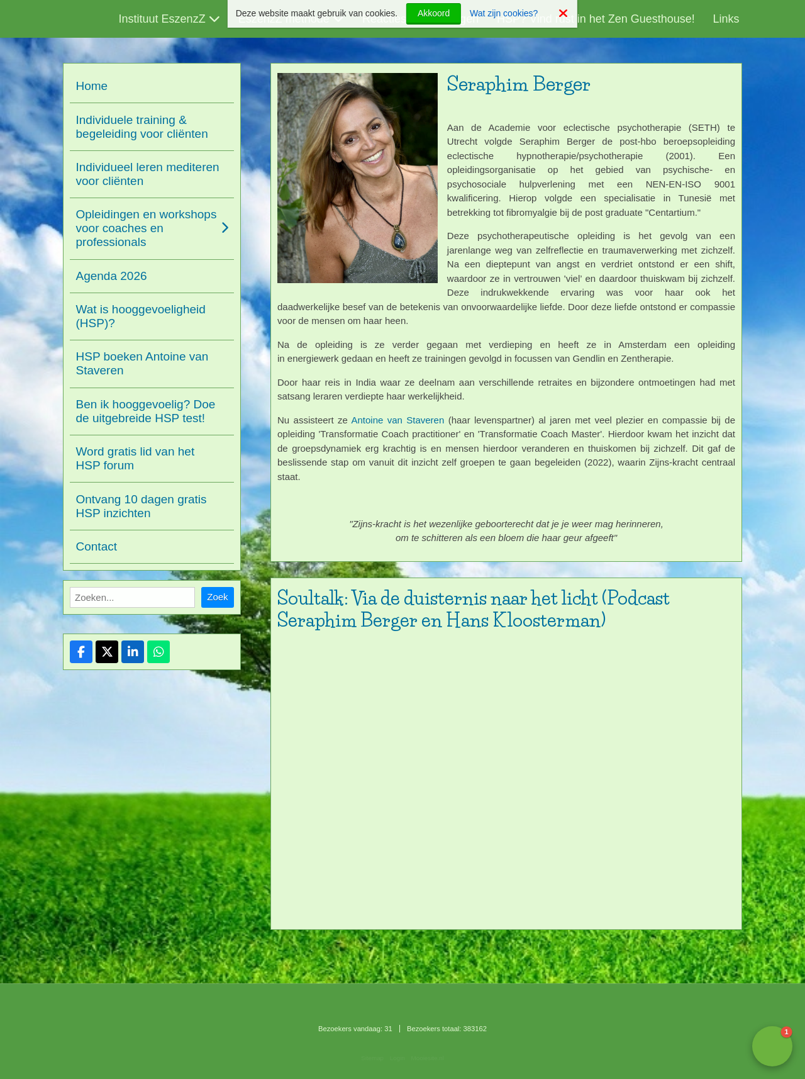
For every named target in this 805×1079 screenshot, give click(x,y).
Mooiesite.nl (427, 1057)
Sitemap (372, 1057)
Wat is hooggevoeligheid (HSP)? (141, 316)
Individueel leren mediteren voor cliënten (147, 173)
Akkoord (434, 13)
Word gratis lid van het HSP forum (135, 458)
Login (397, 1057)
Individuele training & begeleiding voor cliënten (142, 126)
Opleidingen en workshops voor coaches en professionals (146, 228)
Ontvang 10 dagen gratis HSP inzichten (141, 506)
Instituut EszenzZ (162, 19)
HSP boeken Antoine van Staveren (142, 363)
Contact (96, 546)
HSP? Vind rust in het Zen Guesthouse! (596, 19)
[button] (772, 1046)
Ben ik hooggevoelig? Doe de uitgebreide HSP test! (146, 411)
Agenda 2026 (111, 275)
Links (726, 19)
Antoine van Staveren (397, 420)
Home (92, 85)
